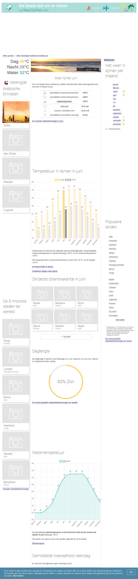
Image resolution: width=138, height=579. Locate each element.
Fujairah (8, 210)
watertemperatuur (64, 101)
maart (115, 91)
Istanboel (9, 425)
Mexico (111, 269)
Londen (8, 369)
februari (116, 88)
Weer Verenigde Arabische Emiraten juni (32, 56)
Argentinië (113, 299)
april (114, 95)
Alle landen (120, 320)
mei (114, 99)
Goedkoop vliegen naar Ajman (45, 271)
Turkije (6, 428)
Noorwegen (113, 315)
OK (131, 572)
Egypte (111, 279)
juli (114, 106)
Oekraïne (112, 249)
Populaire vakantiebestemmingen (16, 489)
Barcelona (60, 303)
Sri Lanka (112, 311)
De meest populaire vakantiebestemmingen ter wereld (54, 402)
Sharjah (8, 181)
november (117, 120)
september (117, 113)
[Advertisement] (69, 34)
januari (115, 84)
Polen (111, 291)
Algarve (36, 326)
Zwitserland (113, 257)
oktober (116, 117)
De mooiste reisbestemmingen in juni (47, 121)
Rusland (112, 303)
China (111, 307)
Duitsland (112, 245)
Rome (7, 397)
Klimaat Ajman (38, 543)
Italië (5, 400)
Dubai (7, 125)
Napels (81, 326)
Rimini (81, 303)
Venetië (36, 303)
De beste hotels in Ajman (42, 267)
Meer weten (18, 576)
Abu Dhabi (10, 153)
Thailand (112, 287)
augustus (116, 110)
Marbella (59, 326)
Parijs (7, 340)
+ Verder (66, 336)
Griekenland (113, 283)
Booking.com (109, 60)
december (117, 124)
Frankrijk (7, 343)
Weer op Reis (8, 56)
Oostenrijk (113, 241)
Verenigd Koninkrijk (11, 372)
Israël (111, 295)
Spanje (6, 485)
